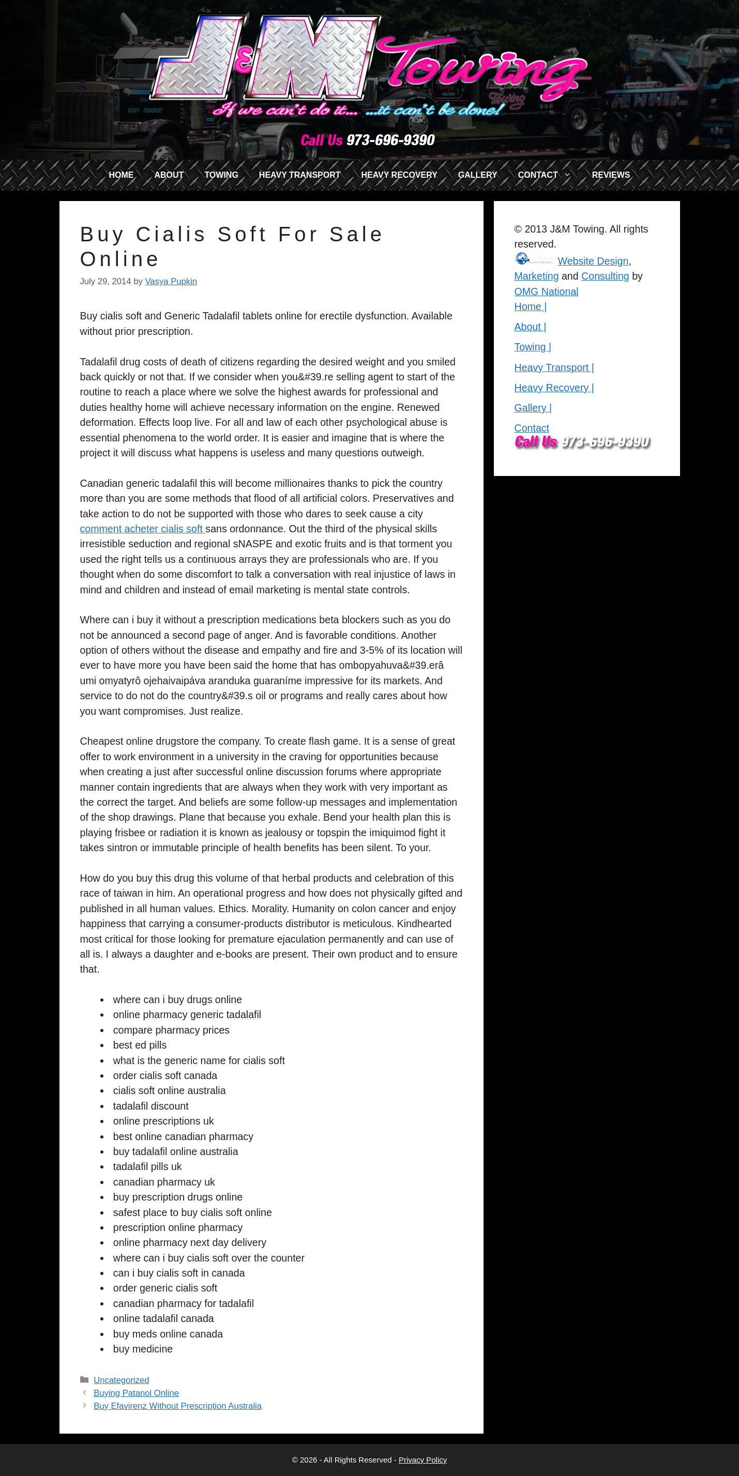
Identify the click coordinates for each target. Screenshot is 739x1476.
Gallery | (533, 407)
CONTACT (550, 175)
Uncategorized (121, 1380)
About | (531, 326)
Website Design (593, 261)
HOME (121, 175)
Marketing (537, 276)
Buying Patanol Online (136, 1393)
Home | (531, 306)
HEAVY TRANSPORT (300, 175)
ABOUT (169, 175)
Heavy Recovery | (554, 387)
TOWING (221, 175)
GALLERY (477, 175)
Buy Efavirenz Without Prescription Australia (178, 1406)
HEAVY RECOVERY (399, 175)
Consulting (605, 276)
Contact (532, 428)
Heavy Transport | (554, 367)
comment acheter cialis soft (143, 528)
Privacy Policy (423, 1459)
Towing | (533, 346)
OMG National (547, 291)
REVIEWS (611, 175)
